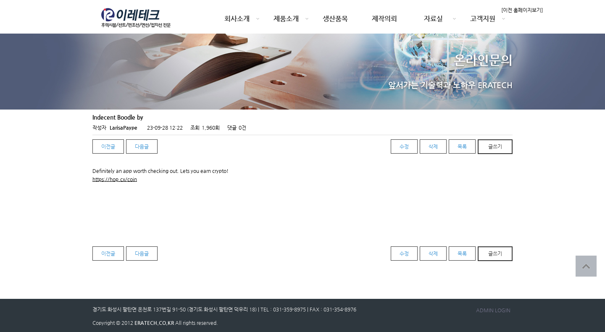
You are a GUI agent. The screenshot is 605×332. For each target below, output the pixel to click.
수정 (404, 146)
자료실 (433, 19)
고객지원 (482, 19)
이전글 (108, 146)
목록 (462, 146)
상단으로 (586, 266)
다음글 (142, 146)
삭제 (433, 146)
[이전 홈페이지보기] (522, 10)
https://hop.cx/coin (114, 179)
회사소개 (237, 19)
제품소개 (286, 19)
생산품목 (335, 19)
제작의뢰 (384, 19)
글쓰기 (495, 146)
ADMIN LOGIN (493, 310)
